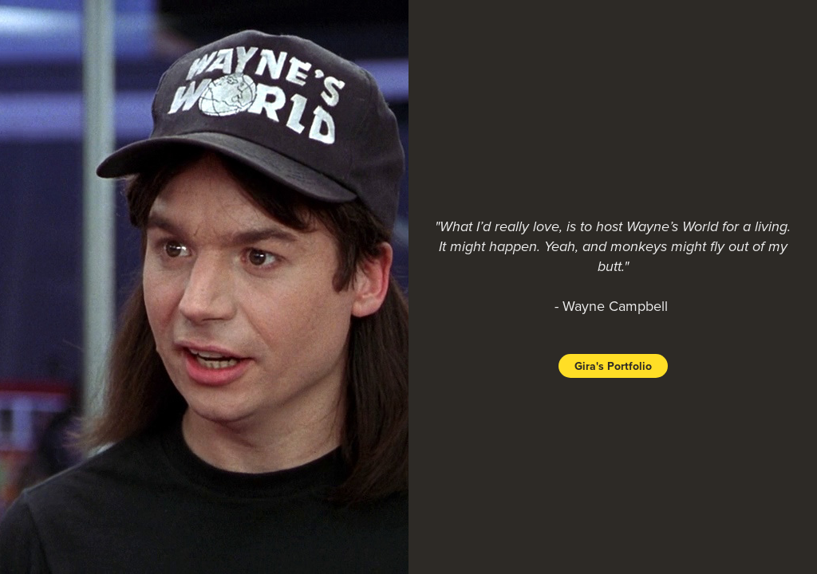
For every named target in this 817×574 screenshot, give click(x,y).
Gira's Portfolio (613, 366)
